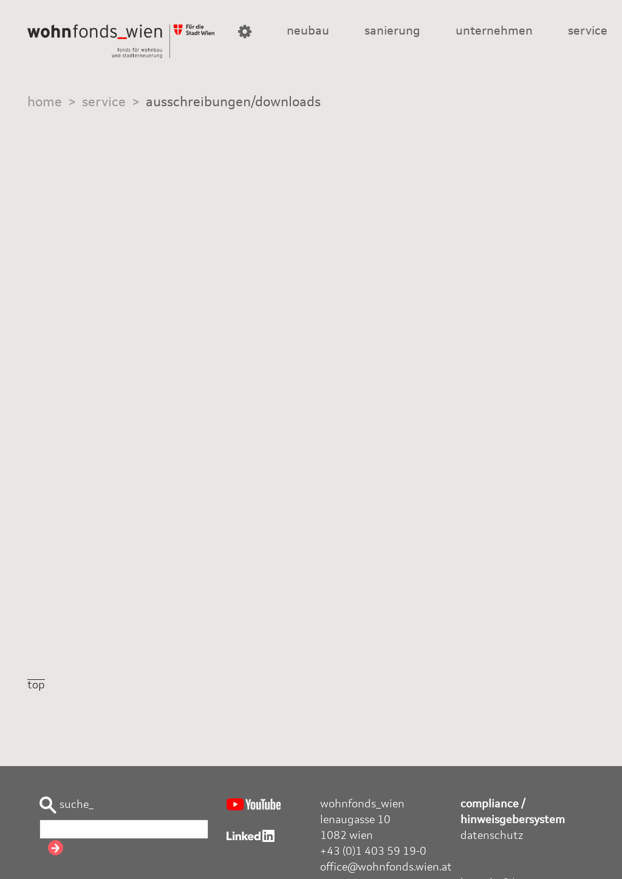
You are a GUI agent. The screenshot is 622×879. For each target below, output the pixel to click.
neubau (308, 31)
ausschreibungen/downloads (233, 102)
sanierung (392, 31)
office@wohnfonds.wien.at (386, 867)
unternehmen (494, 31)
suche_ (66, 805)
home (44, 102)
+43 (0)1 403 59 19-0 (373, 851)
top (36, 685)
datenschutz (492, 835)
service (587, 31)
